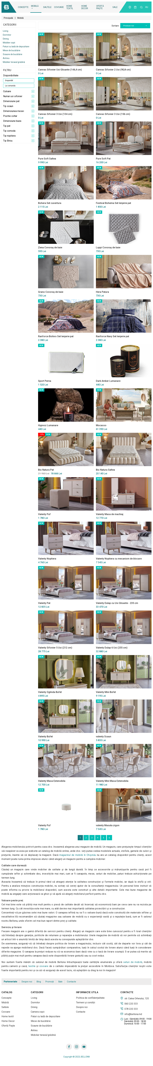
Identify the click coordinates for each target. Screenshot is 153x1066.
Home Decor (84, 7)
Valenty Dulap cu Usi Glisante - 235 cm (117, 603)
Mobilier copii (9, 42)
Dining (6, 39)
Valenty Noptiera (47, 558)
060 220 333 (129, 1003)
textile (32, 966)
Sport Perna (44, 381)
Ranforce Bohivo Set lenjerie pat (56, 336)
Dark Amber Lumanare (108, 381)
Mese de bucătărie (11, 50)
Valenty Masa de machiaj (109, 514)
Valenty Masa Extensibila (51, 781)
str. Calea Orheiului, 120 (134, 998)
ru (146, 7)
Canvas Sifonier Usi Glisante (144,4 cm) (60, 69)
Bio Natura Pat (46, 469)
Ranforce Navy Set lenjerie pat (112, 336)
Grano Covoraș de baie (50, 292)
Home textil (69, 7)
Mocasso (101, 425)
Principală (8, 18)
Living (5, 31)
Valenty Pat (44, 603)
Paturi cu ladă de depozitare (16, 46)
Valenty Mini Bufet (106, 692)
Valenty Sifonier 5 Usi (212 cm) (55, 647)
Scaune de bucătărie (12, 54)
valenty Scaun (103, 736)
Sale (115, 7)
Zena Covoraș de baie (50, 247)
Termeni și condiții (85, 1002)
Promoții (49, 981)
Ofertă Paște (100, 7)
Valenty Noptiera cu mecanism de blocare (119, 558)
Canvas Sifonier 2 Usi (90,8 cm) (113, 69)
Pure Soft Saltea (47, 158)
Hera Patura (102, 292)
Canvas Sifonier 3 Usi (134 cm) (55, 114)
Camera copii (37, 1011)
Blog (39, 981)
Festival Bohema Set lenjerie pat (113, 203)
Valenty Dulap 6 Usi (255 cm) (111, 647)
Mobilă (35, 7)
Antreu (6, 58)
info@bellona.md (131, 1013)
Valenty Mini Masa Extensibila (112, 781)
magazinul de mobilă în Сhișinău (77, 855)
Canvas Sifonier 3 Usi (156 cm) (113, 114)
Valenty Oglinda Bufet (50, 692)
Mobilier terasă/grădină (14, 62)
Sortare (115, 26)
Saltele (47, 7)
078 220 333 (129, 1008)
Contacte (71, 981)
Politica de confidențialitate (90, 997)
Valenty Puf (44, 514)
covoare (43, 966)
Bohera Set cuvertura (49, 203)
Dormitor (7, 35)
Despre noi (27, 981)
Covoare (59, 7)
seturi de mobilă (132, 962)
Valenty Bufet (45, 736)
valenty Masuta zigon (107, 825)
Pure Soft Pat (103, 158)
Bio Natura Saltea (105, 469)
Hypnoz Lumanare (48, 425)
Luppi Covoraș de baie (108, 247)
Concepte (23, 7)
